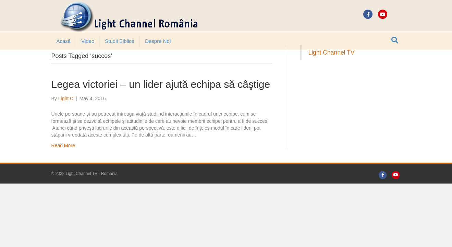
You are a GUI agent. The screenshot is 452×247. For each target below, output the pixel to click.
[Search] (395, 40)
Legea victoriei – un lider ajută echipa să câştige (160, 103)
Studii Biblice (119, 41)
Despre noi (158, 41)
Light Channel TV (331, 71)
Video (87, 41)
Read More (63, 164)
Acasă (64, 41)
